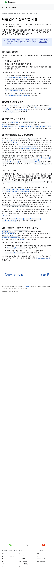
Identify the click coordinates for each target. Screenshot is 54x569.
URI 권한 (14, 143)
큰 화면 (38, 553)
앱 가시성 (15, 210)
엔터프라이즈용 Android (8, 556)
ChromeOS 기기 (41, 558)
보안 (3, 558)
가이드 (35, 13)
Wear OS (39, 556)
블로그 (3, 566)
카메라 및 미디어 (23, 561)
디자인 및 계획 (17, 13)
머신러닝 (21, 556)
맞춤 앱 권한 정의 (43, 42)
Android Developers (7, 13)
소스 (3, 561)
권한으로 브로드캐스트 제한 (43, 258)
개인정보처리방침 (23, 564)
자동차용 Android (41, 561)
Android (4, 553)
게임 (20, 553)
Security (5, 7)
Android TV (40, 564)
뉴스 (3, 564)
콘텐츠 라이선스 (26, 286)
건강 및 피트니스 (23, 558)
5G (20, 566)
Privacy (14, 7)
